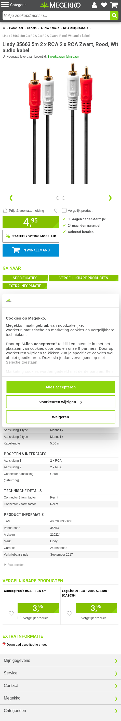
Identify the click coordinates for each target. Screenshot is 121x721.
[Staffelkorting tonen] (31, 236)
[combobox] (56, 15)
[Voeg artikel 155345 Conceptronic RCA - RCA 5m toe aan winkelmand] (38, 608)
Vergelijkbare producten (83, 278)
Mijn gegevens (17, 660)
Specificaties (25, 278)
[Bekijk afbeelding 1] (63, 198)
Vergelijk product (80, 211)
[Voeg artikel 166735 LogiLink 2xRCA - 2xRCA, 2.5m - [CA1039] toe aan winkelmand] (96, 608)
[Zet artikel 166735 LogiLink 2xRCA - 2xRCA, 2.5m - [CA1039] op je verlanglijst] (69, 613)
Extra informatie (25, 286)
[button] (20, 5)
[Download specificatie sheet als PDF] (60, 643)
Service (10, 673)
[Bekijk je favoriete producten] (104, 5)
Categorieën (15, 710)
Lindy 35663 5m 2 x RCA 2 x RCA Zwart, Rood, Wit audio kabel (46, 36)
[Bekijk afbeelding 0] (57, 198)
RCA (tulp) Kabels (75, 28)
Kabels (32, 28)
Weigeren (60, 417)
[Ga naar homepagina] (60, 5)
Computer (16, 28)
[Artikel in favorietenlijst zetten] (56, 210)
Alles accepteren (60, 387)
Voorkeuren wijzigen (60, 402)
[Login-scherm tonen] (94, 5)
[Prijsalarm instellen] (23, 210)
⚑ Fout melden (14, 565)
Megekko (12, 698)
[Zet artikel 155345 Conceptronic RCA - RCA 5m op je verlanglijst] (11, 613)
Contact (11, 685)
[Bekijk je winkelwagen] (114, 5)
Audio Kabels (50, 28)
